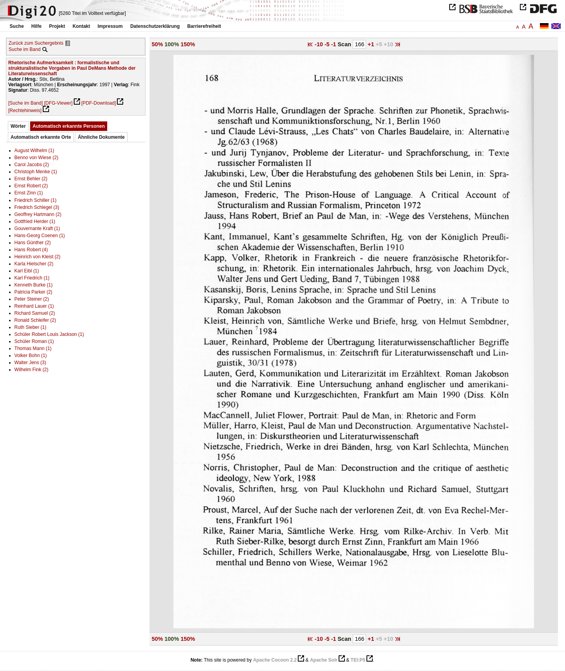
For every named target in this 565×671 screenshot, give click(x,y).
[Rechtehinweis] (25, 110)
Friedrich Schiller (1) (35, 200)
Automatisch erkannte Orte (41, 137)
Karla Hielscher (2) (34, 264)
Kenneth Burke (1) (34, 285)
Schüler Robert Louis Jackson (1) (49, 334)
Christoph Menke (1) (36, 171)
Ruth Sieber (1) (30, 327)
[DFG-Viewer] (58, 103)
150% (187, 44)
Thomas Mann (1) (33, 348)
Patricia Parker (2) (34, 292)
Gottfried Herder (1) (35, 221)
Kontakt (81, 26)
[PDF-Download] (98, 103)
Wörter (18, 126)
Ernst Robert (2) (31, 186)
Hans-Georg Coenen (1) (40, 235)
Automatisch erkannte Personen (69, 126)
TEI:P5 (358, 660)
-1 (334, 44)
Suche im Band (24, 49)
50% (157, 44)
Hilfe (36, 26)
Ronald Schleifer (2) (35, 320)
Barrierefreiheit (204, 26)
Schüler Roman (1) (34, 341)
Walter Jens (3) (30, 362)
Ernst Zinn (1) (29, 193)
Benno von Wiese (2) (36, 157)
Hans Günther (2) (33, 242)
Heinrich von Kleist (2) (37, 256)
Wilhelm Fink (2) (32, 369)
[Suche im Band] (25, 103)
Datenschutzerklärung (155, 26)
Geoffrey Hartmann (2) (38, 214)
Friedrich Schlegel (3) (37, 207)
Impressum (110, 26)
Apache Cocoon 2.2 (275, 660)
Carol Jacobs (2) (32, 164)
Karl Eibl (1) (27, 271)
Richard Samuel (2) (35, 313)
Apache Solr (323, 660)
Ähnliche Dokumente (101, 137)
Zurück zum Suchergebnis (36, 43)
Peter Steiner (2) (32, 299)
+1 (371, 44)
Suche (17, 26)
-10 (319, 44)
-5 (327, 44)
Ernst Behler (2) (31, 178)
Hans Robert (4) (31, 249)
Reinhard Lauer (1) (34, 306)
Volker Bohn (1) (31, 355)
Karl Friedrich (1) (32, 278)
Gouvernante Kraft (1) (37, 228)
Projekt (57, 26)
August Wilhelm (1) (34, 150)
